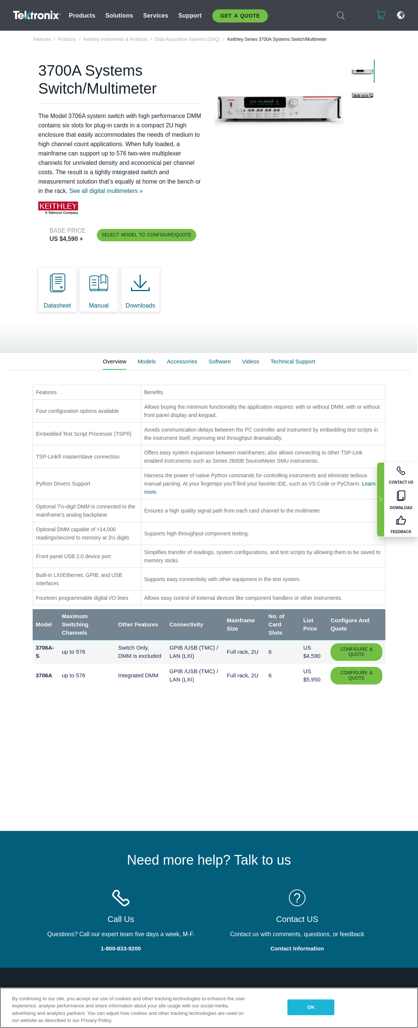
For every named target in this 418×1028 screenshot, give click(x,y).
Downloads (140, 305)
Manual (98, 305)
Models (147, 361)
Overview (114, 361)
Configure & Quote (356, 652)
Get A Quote (240, 16)
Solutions (119, 15)
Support (189, 15)
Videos (250, 361)
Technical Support (293, 361)
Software (220, 361)
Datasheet (57, 305)
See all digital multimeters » (106, 191)
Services (155, 15)
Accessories (182, 361)
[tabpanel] (279, 108)
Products (82, 15)
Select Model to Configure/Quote (146, 235)
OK (311, 1007)
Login (359, 15)
